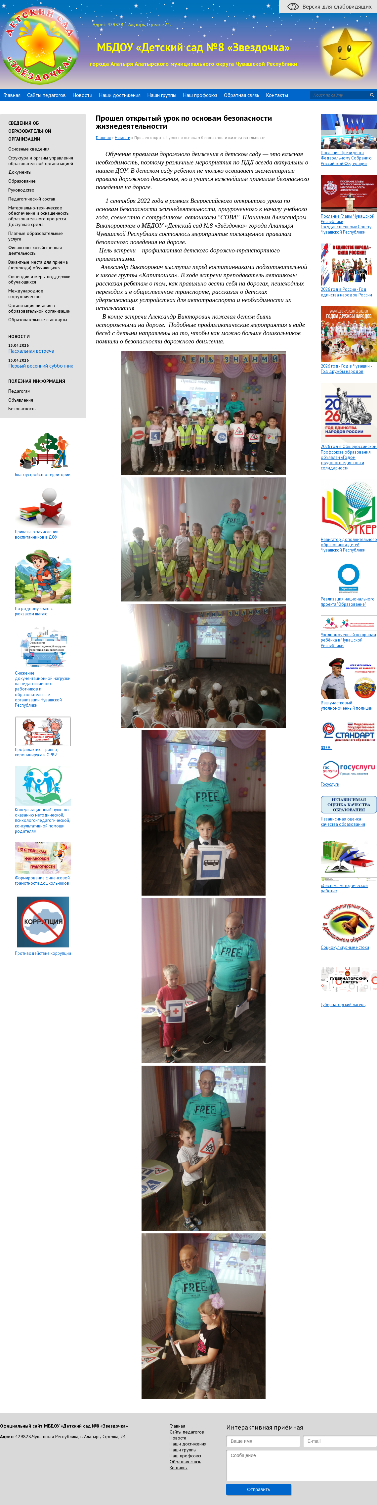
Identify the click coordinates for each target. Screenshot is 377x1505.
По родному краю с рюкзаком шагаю (34, 611)
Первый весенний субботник (40, 365)
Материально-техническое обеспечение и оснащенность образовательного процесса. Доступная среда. (38, 216)
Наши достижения (120, 95)
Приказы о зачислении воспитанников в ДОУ (37, 534)
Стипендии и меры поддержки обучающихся (39, 279)
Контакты (277, 95)
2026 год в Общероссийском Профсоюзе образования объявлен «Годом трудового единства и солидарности (349, 457)
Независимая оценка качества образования (343, 821)
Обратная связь (241, 95)
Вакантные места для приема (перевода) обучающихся (38, 265)
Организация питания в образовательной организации (39, 308)
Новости (82, 95)
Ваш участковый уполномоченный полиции (346, 705)
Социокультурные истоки (345, 947)
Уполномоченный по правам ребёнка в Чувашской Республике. (348, 640)
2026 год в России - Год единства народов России (346, 292)
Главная (12, 95)
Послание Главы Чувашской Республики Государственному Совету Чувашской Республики (347, 224)
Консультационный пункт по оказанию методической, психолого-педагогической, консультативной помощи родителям (42, 820)
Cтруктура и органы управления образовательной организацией (40, 160)
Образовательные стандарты (37, 320)
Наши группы (161, 95)
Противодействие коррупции (43, 953)
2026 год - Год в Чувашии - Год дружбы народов (346, 368)
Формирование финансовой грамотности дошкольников (42, 880)
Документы (19, 172)
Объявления (20, 400)
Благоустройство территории (42, 474)
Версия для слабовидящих (337, 6)
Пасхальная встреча (31, 350)
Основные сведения (29, 149)
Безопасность (21, 409)
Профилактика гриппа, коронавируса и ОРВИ (36, 752)
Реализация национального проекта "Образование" (348, 601)
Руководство (21, 190)
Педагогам (19, 391)
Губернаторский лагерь (343, 1004)
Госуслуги (330, 784)
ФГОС (326, 747)
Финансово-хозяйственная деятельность (35, 250)
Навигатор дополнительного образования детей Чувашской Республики (349, 545)
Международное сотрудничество (25, 293)
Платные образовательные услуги (35, 236)
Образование (22, 181)
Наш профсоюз (200, 95)
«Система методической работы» (344, 888)
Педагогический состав (31, 199)
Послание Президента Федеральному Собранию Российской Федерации (346, 158)
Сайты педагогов (46, 95)
